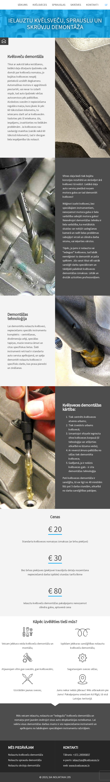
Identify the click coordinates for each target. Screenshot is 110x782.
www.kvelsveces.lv (79, 765)
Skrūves (75, 4)
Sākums (22, 4)
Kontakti (92, 4)
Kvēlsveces (40, 4)
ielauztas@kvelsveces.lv (86, 760)
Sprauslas (58, 4)
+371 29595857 (81, 754)
